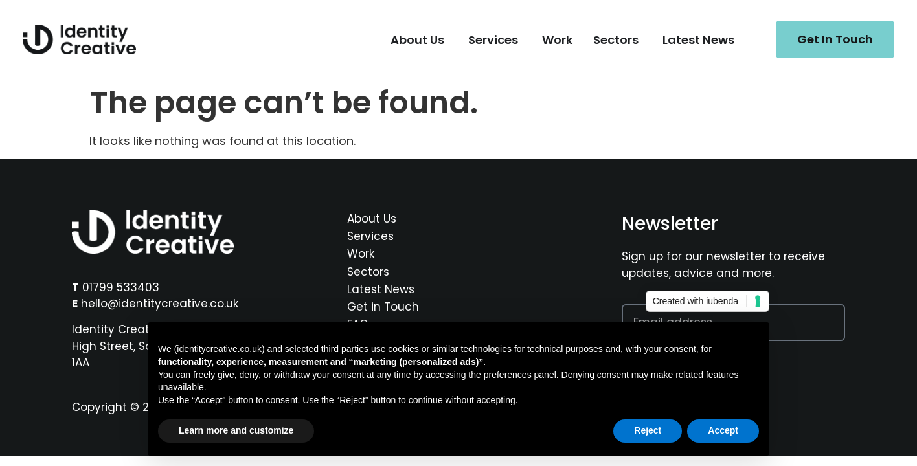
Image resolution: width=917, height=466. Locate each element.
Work (360, 253)
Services (370, 236)
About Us (371, 219)
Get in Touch (383, 307)
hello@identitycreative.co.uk (159, 303)
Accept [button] (723, 430)
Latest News (380, 289)
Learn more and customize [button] (236, 430)
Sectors (368, 272)
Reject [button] (647, 430)
